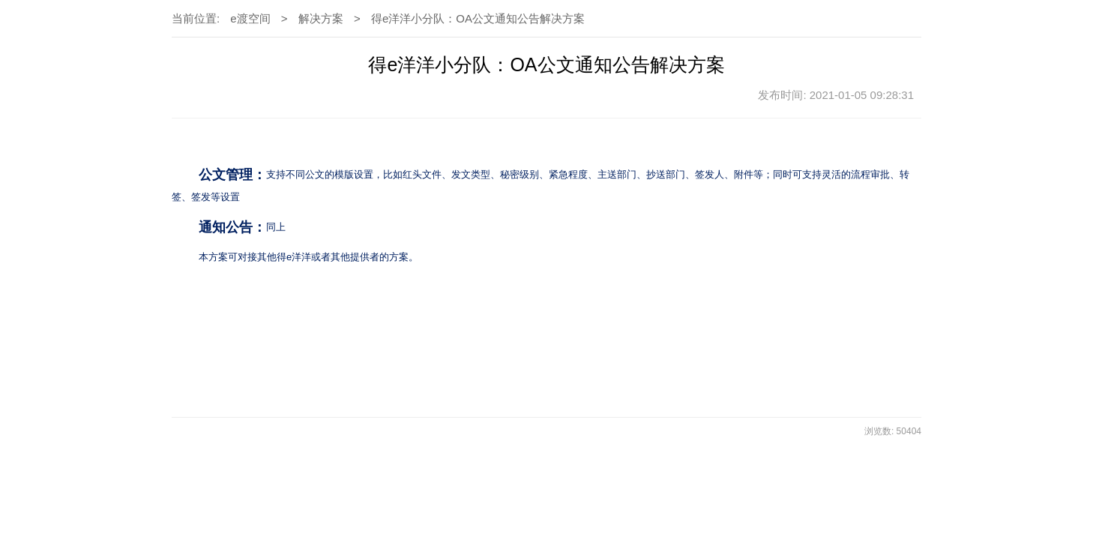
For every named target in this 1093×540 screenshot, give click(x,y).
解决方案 (320, 18)
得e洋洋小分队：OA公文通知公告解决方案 (478, 18)
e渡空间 (250, 18)
